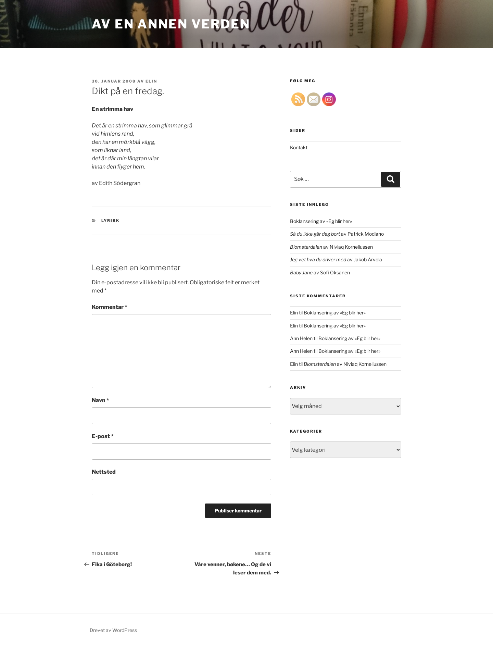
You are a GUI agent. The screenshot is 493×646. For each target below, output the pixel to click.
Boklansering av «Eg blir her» (321, 221)
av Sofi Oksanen (320, 272)
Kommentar (109, 307)
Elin (151, 81)
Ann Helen (301, 338)
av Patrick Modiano (337, 234)
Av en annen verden (171, 24)
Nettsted (104, 472)
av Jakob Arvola (336, 259)
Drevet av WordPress (113, 630)
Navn (100, 400)
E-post (103, 436)
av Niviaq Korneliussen (331, 247)
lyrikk (110, 220)
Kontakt (298, 147)
